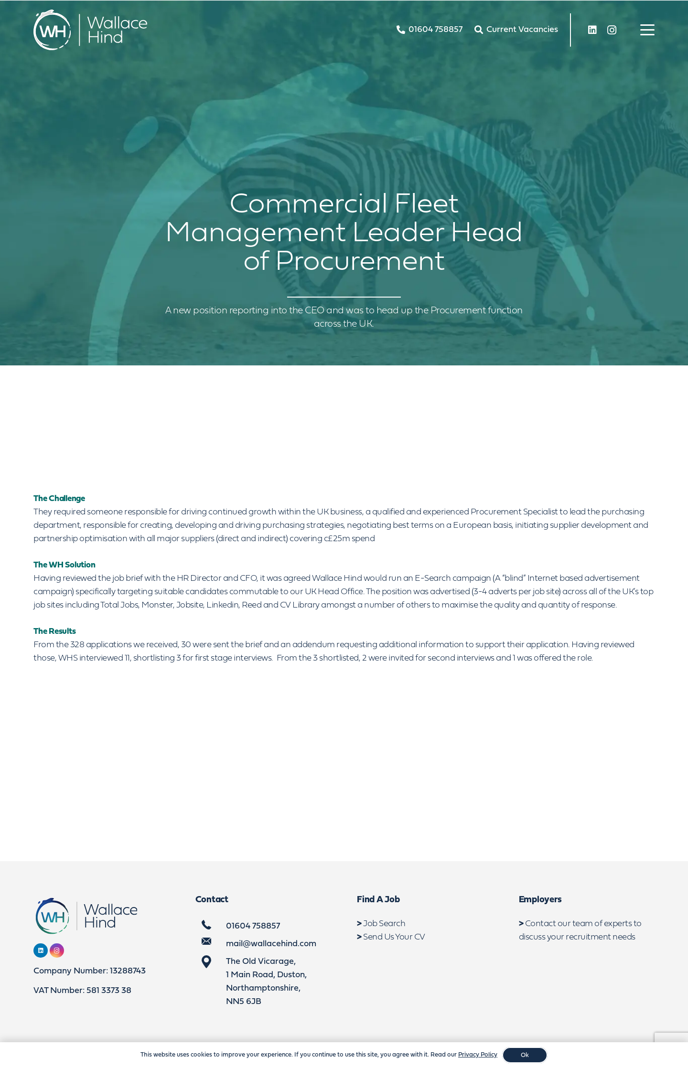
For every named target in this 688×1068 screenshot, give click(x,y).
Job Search (384, 924)
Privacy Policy (477, 1055)
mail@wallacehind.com (271, 944)
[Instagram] (611, 30)
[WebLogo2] (90, 30)
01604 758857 (253, 926)
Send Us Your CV (394, 937)
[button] (648, 30)
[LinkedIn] (592, 30)
